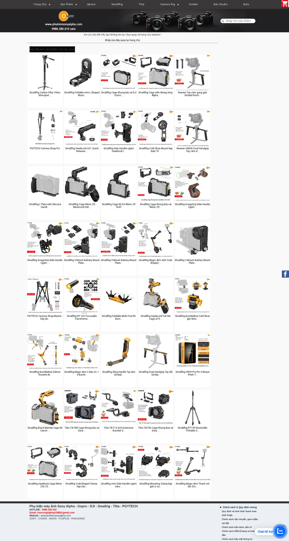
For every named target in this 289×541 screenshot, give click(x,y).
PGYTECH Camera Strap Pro (45, 148)
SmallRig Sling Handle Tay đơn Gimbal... (118, 373)
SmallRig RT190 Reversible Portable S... (192, 429)
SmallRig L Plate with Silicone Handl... (45, 205)
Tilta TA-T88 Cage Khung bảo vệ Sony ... (82, 429)
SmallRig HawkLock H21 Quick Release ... (82, 150)
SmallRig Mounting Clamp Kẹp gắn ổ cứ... (155, 485)
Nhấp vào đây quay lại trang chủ (122, 40)
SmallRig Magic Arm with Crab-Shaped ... (155, 261)
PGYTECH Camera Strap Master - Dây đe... (45, 317)
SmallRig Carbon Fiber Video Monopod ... (45, 94)
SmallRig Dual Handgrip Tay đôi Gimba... (156, 373)
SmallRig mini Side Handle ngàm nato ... (119, 485)
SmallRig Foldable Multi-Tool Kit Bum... (119, 317)
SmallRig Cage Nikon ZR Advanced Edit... (82, 205)
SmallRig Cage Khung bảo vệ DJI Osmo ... (118, 94)
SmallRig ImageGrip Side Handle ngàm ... (192, 205)
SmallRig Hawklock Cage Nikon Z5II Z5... (45, 485)
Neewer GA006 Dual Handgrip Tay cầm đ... (193, 150)
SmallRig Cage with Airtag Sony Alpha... (155, 94)
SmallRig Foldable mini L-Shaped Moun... (82, 94)
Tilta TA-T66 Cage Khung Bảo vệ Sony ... (155, 429)
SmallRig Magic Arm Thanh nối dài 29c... (192, 485)
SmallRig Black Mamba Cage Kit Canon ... (45, 429)
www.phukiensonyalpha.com (56, 515)
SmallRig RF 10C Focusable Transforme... (82, 317)
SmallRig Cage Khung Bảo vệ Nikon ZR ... (155, 205)
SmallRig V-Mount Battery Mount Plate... (82, 261)
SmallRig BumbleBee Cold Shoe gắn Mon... (192, 317)
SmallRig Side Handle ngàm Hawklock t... (119, 150)
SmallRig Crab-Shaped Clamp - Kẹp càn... (81, 485)
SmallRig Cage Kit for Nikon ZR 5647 (118, 205)
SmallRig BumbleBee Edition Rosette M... (44, 373)
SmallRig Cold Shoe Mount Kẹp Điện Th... (155, 150)
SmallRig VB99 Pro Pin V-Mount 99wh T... (193, 373)
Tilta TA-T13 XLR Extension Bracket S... (118, 429)
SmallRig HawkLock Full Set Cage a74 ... (156, 317)
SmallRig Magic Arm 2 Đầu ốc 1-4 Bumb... (81, 373)
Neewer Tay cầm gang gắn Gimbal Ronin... (192, 94)
